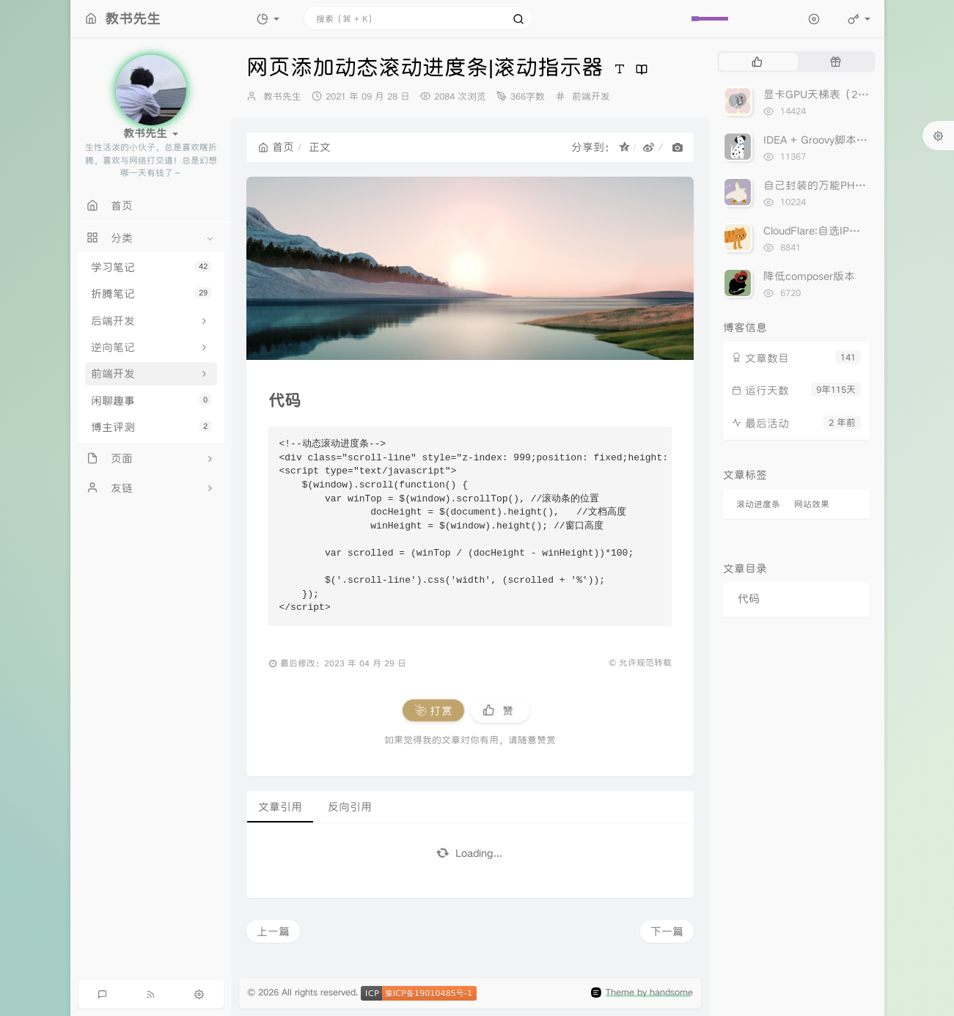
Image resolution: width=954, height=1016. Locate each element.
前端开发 (591, 96)
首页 (276, 147)
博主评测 (151, 427)
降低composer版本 (809, 276)
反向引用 (350, 807)
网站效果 (811, 503)
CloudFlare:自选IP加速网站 (828, 231)
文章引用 (280, 807)
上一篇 (273, 931)
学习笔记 (151, 267)
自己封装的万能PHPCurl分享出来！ (849, 185)
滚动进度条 (758, 503)
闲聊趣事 (151, 401)
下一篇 (666, 931)
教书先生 (282, 96)
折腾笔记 (151, 294)
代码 (749, 598)
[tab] (757, 61)
